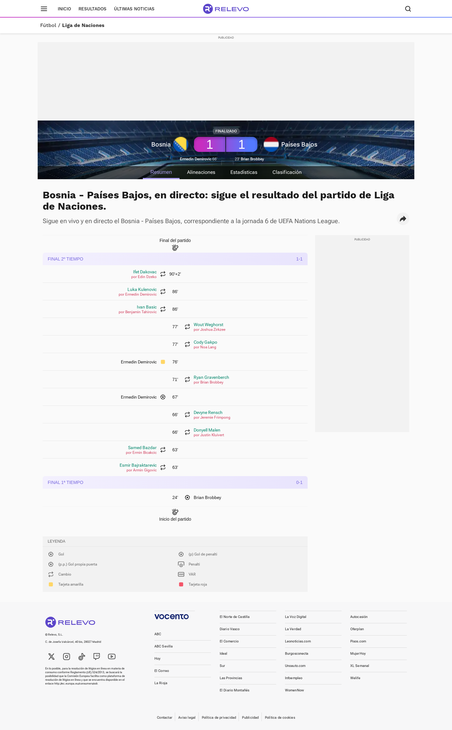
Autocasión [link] (359, 617)
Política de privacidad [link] (219, 718)
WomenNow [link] (294, 690)
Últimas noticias (134, 9)
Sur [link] (222, 666)
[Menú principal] (44, 9)
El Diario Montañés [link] (234, 690)
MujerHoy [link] (358, 654)
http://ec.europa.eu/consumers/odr (75, 683)
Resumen (160, 172)
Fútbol (48, 25)
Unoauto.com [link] (295, 666)
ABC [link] (157, 634)
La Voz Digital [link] (296, 617)
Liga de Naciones (83, 25)
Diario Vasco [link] (229, 629)
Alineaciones (201, 172)
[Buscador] (408, 9)
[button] (403, 218)
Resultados (92, 9)
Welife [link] (355, 678)
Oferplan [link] (357, 629)
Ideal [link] (224, 654)
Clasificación (287, 172)
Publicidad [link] (250, 718)
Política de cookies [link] (280, 718)
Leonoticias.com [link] (298, 641)
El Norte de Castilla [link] (235, 617)
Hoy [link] (157, 659)
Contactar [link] (164, 718)
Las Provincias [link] (231, 678)
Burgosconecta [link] (296, 654)
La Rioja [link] (160, 683)
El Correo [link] (161, 671)
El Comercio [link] (229, 641)
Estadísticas (244, 172)
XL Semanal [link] (359, 666)
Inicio (64, 9)
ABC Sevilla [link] (163, 646)
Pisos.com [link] (358, 641)
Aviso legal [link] (187, 718)
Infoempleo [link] (293, 678)
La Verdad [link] (293, 629)
